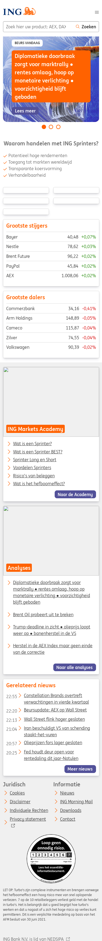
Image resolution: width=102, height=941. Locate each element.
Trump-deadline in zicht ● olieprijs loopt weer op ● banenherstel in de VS (51, 630)
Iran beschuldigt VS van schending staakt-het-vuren (48, 729)
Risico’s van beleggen (34, 475)
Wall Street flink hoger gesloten (45, 720)
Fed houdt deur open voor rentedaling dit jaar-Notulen (42, 753)
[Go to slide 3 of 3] (58, 127)
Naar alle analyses (74, 667)
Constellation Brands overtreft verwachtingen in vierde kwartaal (47, 696)
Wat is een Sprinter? (32, 443)
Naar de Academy (75, 494)
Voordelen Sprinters (32, 467)
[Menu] (97, 11)
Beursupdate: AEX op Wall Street (46, 711)
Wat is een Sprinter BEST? (37, 451)
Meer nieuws (80, 769)
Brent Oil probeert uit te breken (43, 614)
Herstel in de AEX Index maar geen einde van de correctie (52, 649)
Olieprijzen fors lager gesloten (44, 743)
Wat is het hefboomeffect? (39, 483)
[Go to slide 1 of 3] (44, 127)
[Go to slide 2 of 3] (51, 127)
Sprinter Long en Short (34, 459)
